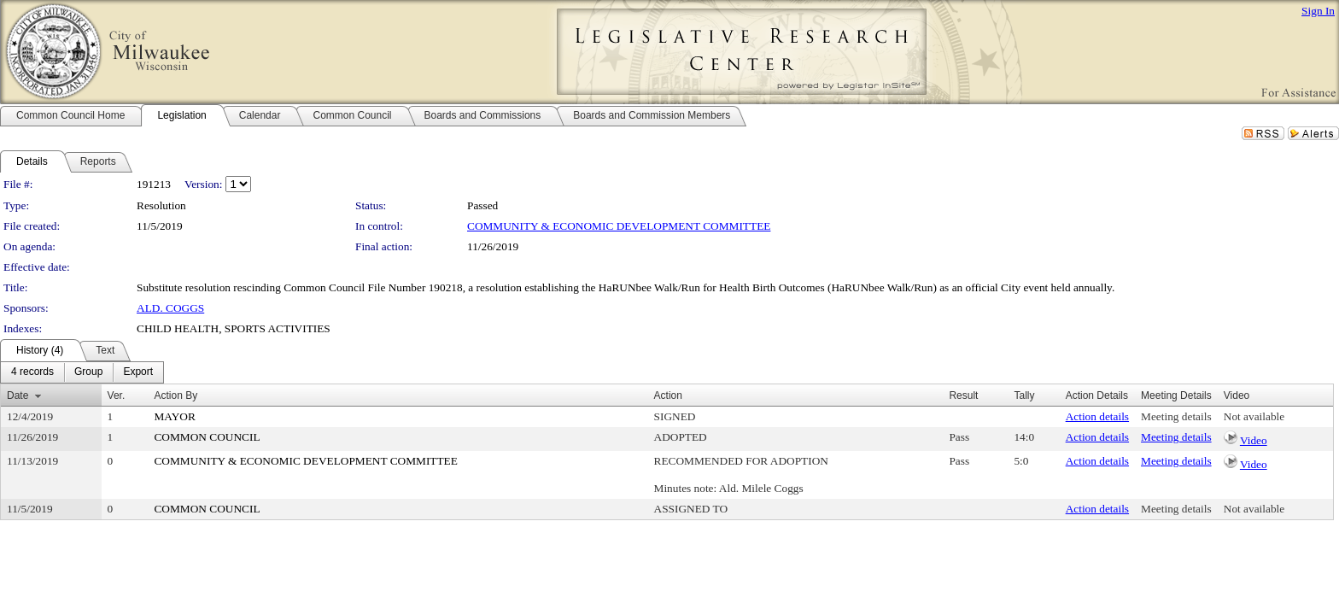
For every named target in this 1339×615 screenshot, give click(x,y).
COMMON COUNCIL (207, 436)
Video (1253, 440)
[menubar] (82, 372)
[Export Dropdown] (138, 372)
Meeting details (1176, 416)
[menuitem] (32, 372)
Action (668, 395)
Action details (1097, 416)
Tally (1024, 395)
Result (963, 395)
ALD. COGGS (170, 308)
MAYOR (174, 416)
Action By (175, 395)
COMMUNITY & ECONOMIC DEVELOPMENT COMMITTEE (618, 226)
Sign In (1318, 10)
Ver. (117, 395)
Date (17, 395)
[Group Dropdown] (88, 372)
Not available (1254, 416)
